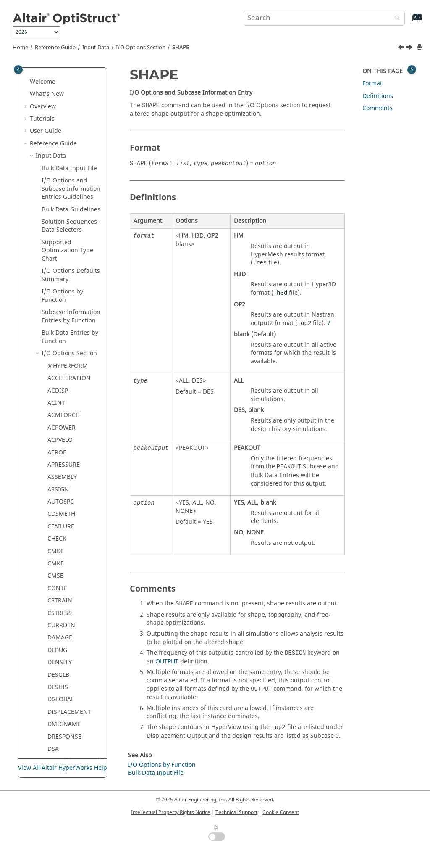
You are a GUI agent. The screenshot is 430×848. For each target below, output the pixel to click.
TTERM (57, 516)
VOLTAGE (60, 553)
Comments (377, 108)
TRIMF (56, 503)
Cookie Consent (280, 812)
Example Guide (51, 709)
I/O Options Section (140, 47)
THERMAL (60, 442)
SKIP (53, 318)
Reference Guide (55, 47)
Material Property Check (66, 668)
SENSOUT (60, 281)
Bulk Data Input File (156, 773)
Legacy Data (53, 697)
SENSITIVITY (64, 269)
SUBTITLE (60, 392)
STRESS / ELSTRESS (74, 380)
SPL (52, 355)
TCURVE (58, 429)
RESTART (59, 157)
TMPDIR (58, 479)
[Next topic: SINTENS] (410, 48)
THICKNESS (63, 454)
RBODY (57, 108)
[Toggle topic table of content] (411, 69)
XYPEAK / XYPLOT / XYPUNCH (73, 582)
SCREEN (58, 244)
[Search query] (324, 18)
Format (372, 83)
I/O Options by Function (162, 765)
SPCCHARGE (64, 331)
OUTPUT (166, 661)
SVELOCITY (62, 405)
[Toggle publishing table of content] (18, 69)
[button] (44, 71)
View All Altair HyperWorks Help (62, 767)
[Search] (395, 19)
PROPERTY (61, 96)
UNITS (56, 528)
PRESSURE (61, 71)
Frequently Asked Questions (54, 739)
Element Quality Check (64, 648)
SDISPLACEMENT (70, 256)
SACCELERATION (70, 231)
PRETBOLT (61, 83)
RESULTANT (63, 194)
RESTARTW (62, 182)
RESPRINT (61, 145)
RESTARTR (61, 170)
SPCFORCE (61, 343)
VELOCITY (60, 540)
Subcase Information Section (71, 615)
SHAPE (180, 47)
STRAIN (57, 368)
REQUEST (60, 133)
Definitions (377, 96)
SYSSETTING (64, 417)
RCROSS (58, 120)
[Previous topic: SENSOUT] (402, 48)
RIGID (55, 207)
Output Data (53, 685)
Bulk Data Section (66, 631)
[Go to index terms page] (408, 21)
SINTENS (59, 306)
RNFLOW (59, 219)
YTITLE (56, 598)
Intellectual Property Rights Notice (170, 812)
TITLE (55, 466)
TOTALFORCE (65, 491)
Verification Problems (60, 722)
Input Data (95, 47)
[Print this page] (420, 47)
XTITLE (56, 565)
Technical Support (236, 812)
